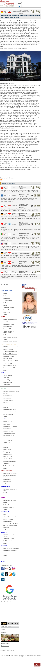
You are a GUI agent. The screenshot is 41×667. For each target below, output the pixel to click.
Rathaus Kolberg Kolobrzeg (24, 271)
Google (3, 629)
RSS (2, 655)
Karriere (16, 655)
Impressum (37, 655)
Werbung (21, 656)
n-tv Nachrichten (6, 626)
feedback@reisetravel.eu (23, 169)
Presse (11, 655)
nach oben (37, 665)
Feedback (6, 655)
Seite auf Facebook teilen (31, 284)
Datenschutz (30, 655)
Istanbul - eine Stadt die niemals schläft (24, 224)
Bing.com (3, 632)
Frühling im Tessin (22, 187)
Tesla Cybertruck (24, 253)
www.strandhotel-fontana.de (30, 159)
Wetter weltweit (5, 643)
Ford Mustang (23, 243)
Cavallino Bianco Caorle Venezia (24, 234)
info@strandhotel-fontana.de (9, 159)
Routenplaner (5, 646)
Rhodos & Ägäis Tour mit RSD (24, 195)
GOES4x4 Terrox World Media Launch (24, 205)
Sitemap (21, 655)
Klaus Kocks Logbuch (23, 214)
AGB (25, 655)
